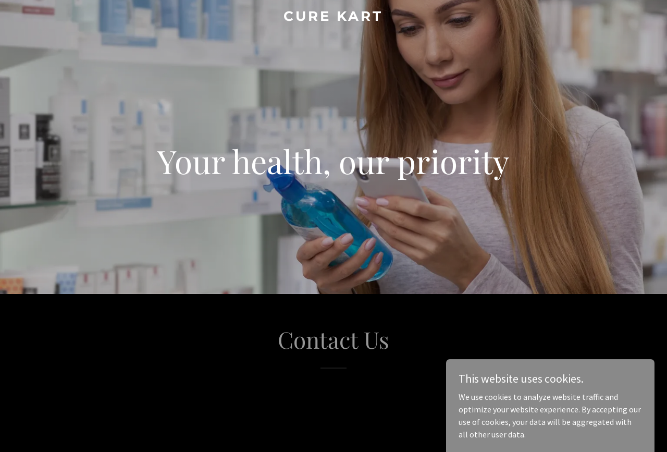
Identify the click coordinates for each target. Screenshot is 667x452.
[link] (334, 18)
